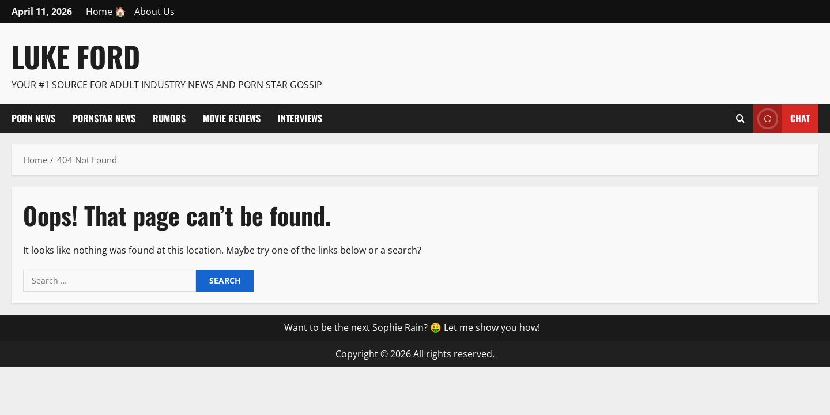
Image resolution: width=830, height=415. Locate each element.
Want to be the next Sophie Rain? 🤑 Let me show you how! (412, 327)
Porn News (33, 118)
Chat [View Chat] (781, 118)
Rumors (169, 118)
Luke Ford (76, 56)
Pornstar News (104, 118)
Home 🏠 (106, 11)
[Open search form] (740, 118)
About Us (154, 11)
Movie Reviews (232, 118)
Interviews (300, 118)
